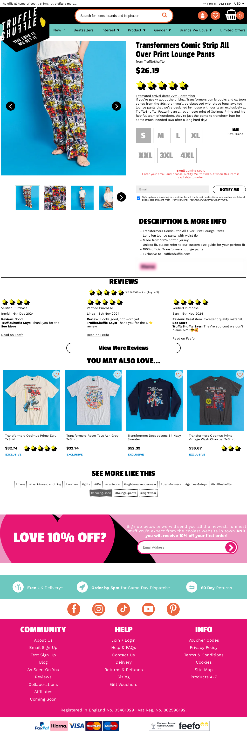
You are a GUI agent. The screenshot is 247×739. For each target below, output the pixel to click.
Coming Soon (43, 699)
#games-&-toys (196, 484)
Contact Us (123, 655)
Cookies (204, 662)
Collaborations (43, 685)
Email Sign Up (43, 648)
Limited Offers (233, 30)
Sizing (123, 677)
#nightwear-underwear (140, 484)
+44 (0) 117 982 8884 (217, 3)
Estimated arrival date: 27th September (165, 96)
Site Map (204, 670)
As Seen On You (43, 670)
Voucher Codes (203, 640)
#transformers (171, 484)
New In (59, 30)
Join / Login (123, 640)
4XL (187, 155)
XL (195, 136)
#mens (20, 484)
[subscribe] (230, 547)
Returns (209, 588)
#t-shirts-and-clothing (45, 484)
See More (8, 326)
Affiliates (43, 692)
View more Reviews (123, 347)
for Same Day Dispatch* (123, 588)
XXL (145, 155)
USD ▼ (239, 3)
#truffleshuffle (221, 484)
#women (72, 484)
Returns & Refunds (123, 670)
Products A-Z (204, 677)
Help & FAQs (123, 648)
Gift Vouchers (123, 685)
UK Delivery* (38, 588)
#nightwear (148, 493)
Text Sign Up (43, 655)
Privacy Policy (204, 648)
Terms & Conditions (204, 655)
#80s (97, 484)
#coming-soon (101, 493)
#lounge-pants (125, 493)
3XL (166, 155)
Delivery (124, 662)
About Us (43, 640)
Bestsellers (84, 30)
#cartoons (112, 484)
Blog (43, 662)
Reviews (43, 677)
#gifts (86, 484)
